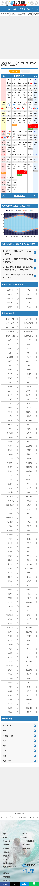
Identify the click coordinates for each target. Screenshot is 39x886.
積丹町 (10, 484)
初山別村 (29, 589)
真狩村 (29, 294)
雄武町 (29, 644)
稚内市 (10, 365)
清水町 (29, 556)
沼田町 (29, 526)
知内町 (10, 420)
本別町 (10, 581)
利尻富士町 (10, 615)
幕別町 (29, 573)
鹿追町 (10, 674)
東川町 (29, 543)
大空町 (29, 619)
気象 (28, 9)
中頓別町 (29, 298)
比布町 (10, 294)
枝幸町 (29, 606)
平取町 (29, 653)
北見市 (10, 353)
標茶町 (10, 699)
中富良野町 (29, 501)
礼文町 (10, 611)
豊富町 (10, 598)
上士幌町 (29, 670)
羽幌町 (10, 589)
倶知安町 (29, 467)
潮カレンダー (7, 841)
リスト (26, 71)
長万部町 (10, 433)
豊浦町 (10, 471)
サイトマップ (7, 880)
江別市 (29, 370)
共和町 (10, 475)
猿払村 (10, 602)
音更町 (29, 666)
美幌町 (29, 615)
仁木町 (10, 488)
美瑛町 (10, 547)
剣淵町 (29, 303)
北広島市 (29, 403)
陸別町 (29, 687)
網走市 (29, 357)
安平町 (10, 564)
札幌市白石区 (28, 323)
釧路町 (29, 691)
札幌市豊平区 (10, 327)
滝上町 (10, 640)
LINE (34, 884)
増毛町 (29, 581)
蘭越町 (29, 454)
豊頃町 (29, 577)
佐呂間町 (29, 632)
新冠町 (10, 657)
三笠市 (10, 382)
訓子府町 (29, 627)
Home (3, 9)
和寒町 (29, 547)
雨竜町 (29, 290)
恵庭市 (29, 399)
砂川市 (10, 391)
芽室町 (29, 674)
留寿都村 (10, 463)
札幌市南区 (29, 327)
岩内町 (29, 475)
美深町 (10, 568)
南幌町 (29, 492)
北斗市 (29, 408)
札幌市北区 (29, 319)
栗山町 (29, 509)
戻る (4, 76)
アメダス (6, 859)
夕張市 (29, 353)
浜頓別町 (29, 602)
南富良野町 (10, 505)
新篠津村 (29, 412)
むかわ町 (29, 564)
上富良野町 (10, 501)
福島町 (29, 416)
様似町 (10, 661)
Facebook (4, 884)
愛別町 (29, 539)
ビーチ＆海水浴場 (28, 841)
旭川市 (10, 344)
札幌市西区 (10, 331)
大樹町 (10, 682)
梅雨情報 (6, 852)
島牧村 (10, 450)
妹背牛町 (10, 290)
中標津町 (29, 708)
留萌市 (10, 361)
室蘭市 (29, 344)
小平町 (10, 585)
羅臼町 (29, 712)
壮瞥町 (10, 649)
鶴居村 (10, 704)
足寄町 (10, 687)
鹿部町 (29, 425)
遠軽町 (10, 636)
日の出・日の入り (9, 863)
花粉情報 (6, 856)
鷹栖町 (29, 530)
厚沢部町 (29, 437)
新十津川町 (10, 518)
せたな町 (29, 446)
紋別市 (29, 374)
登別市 (10, 399)
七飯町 (10, 425)
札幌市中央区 (10, 319)
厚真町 (29, 560)
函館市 (10, 340)
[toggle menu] (36, 2)
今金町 (10, 446)
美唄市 (29, 365)
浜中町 (29, 695)
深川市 (10, 395)
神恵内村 (29, 480)
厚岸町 (10, 695)
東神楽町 (10, 534)
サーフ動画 (26, 845)
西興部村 (10, 644)
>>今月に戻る (19, 196)
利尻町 (29, 611)
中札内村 (10, 678)
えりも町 (29, 661)
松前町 (10, 416)
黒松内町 (10, 454)
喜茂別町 (29, 463)
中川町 (10, 573)
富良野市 (29, 395)
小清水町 (10, 627)
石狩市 (10, 408)
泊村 (10, 480)
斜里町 (10, 623)
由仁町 (29, 505)
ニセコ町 (10, 458)
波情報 (15, 9)
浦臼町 (29, 513)
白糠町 (29, 704)
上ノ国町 (10, 437)
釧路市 (10, 348)
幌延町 (29, 598)
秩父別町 (10, 522)
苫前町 (10, 307)
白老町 (29, 649)
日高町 (10, 653)
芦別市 (10, 370)
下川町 (29, 551)
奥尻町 (29, 441)
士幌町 (10, 670)
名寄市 (29, 378)
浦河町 (29, 657)
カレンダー (15, 71)
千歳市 (10, 387)
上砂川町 (29, 496)
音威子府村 (29, 568)
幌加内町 (10, 530)
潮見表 (9, 9)
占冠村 (10, 560)
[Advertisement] (19, 36)
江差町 (29, 433)
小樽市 (29, 340)
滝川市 (29, 387)
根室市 (29, 382)
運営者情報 (6, 877)
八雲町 (29, 429)
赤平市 (10, 374)
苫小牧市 (29, 361)
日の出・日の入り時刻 (19, 817)
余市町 (29, 488)
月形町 (10, 513)
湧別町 (29, 636)
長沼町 (10, 509)
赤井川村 (10, 303)
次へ (35, 76)
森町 (10, 429)
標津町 (10, 712)
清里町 (29, 623)
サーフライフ (5, 817)
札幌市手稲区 (10, 336)
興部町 (29, 640)
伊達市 (10, 403)
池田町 (10, 577)
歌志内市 (29, 391)
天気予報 (22, 9)
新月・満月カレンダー (10, 867)
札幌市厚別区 (28, 331)
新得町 (10, 556)
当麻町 (29, 534)
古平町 (29, 484)
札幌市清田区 (28, 336)
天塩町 (29, 594)
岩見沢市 (10, 357)
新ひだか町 (10, 666)
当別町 (10, 412)
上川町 (10, 543)
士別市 (10, 378)
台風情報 (6, 848)
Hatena (24, 884)
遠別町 (10, 594)
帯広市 (29, 348)
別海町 (10, 708)
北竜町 (10, 526)
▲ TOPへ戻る (19, 813)
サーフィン (26, 834)
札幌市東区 (10, 323)
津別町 (10, 619)
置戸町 (10, 632)
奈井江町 (10, 298)
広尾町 (29, 682)
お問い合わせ (7, 873)
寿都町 (29, 450)
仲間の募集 (26, 848)
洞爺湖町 (29, 471)
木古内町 (29, 420)
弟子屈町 (29, 699)
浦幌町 (10, 691)
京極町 (29, 307)
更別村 (29, 678)
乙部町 (10, 441)
